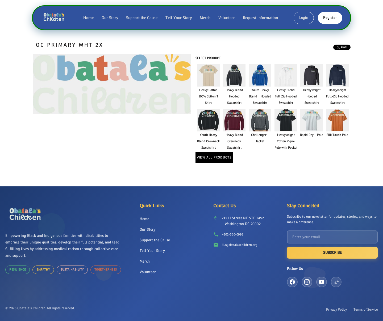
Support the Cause (141, 17)
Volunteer (226, 17)
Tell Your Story (178, 17)
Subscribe (332, 252)
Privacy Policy (336, 309)
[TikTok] (336, 282)
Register (330, 17)
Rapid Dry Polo (311, 135)
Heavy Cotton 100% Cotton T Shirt (208, 96)
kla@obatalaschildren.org (239, 245)
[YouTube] (321, 282)
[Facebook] (292, 282)
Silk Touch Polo (337, 135)
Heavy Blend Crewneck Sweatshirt (234, 141)
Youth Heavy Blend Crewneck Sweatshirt (208, 141)
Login (303, 17)
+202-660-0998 (232, 234)
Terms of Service (365, 309)
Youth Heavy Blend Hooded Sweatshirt (260, 96)
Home (88, 17)
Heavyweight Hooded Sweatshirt (311, 96)
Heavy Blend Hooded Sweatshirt (234, 96)
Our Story (110, 17)
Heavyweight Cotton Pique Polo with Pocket (285, 141)
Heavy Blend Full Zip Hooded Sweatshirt (286, 96)
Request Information (260, 17)
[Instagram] (307, 282)
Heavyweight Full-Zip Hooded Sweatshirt (337, 96)
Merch (205, 17)
